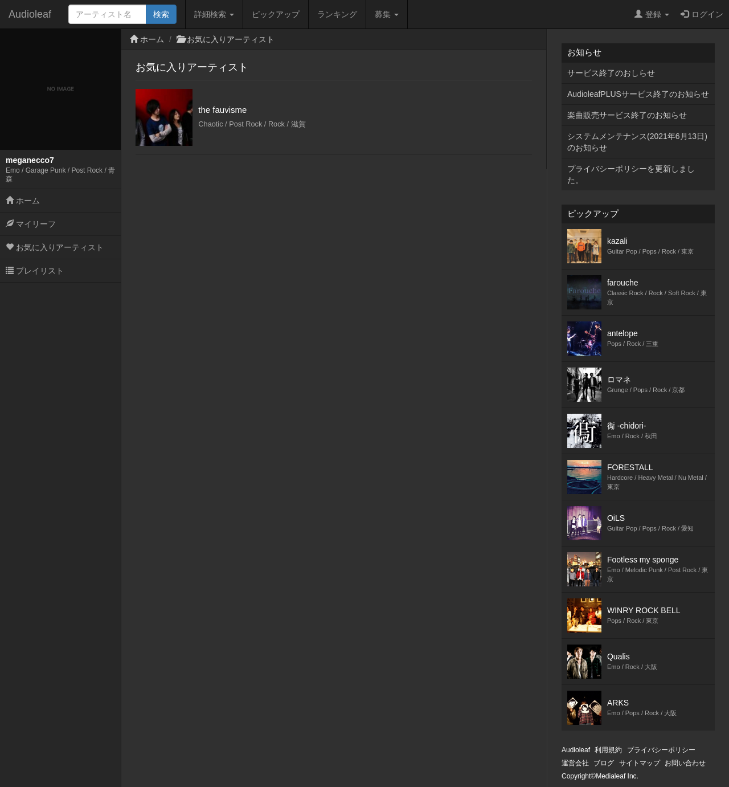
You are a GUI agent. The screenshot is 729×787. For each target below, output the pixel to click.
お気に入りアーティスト (55, 247)
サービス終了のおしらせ (611, 73)
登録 (651, 14)
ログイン (702, 14)
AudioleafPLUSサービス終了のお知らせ (638, 94)
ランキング (337, 14)
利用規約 (608, 750)
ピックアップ (276, 14)
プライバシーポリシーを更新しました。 (631, 174)
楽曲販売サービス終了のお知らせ (627, 115)
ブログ (603, 763)
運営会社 (575, 763)
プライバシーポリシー (661, 750)
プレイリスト (35, 270)
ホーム (23, 200)
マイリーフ (31, 224)
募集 (387, 14)
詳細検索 (214, 14)
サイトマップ (639, 763)
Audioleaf (30, 14)
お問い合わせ (685, 763)
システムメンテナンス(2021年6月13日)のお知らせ (637, 142)
